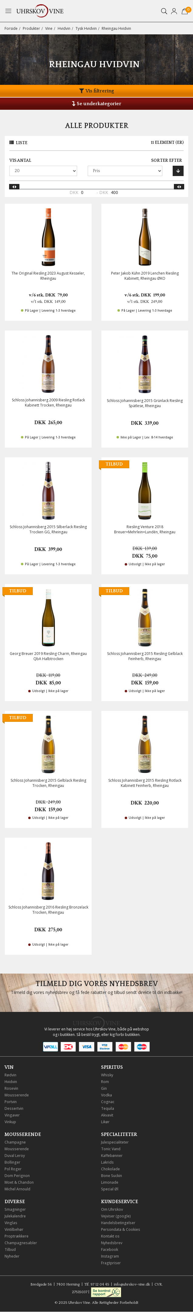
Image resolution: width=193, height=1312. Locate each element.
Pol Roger (13, 1169)
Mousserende (17, 1095)
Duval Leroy (15, 1155)
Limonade (109, 1182)
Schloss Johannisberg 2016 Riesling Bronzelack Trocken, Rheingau (48, 910)
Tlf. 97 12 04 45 (96, 1284)
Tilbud (10, 1249)
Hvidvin (64, 28)
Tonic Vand (110, 1148)
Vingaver (12, 1115)
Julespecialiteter (115, 1142)
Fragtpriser (111, 1262)
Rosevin (11, 1088)
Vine (48, 28)
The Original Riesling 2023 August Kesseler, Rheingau (48, 276)
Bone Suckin (111, 1175)
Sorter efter (166, 160)
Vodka (106, 1095)
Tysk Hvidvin (86, 28)
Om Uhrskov (112, 1209)
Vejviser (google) (116, 1216)
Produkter (31, 28)
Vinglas (11, 1222)
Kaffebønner (112, 1155)
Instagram (110, 1256)
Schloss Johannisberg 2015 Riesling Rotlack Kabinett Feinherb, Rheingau (144, 783)
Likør (105, 1121)
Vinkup (10, 1121)
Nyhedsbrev (111, 1242)
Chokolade (110, 1169)
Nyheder (12, 1256)
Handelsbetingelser (118, 1222)
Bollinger (12, 1162)
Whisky (107, 1075)
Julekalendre (15, 1216)
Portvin (11, 1101)
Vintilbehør (14, 1229)
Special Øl (109, 1189)
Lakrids (107, 1162)
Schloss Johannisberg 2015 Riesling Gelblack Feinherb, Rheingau (145, 656)
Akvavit (107, 1115)
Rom (105, 1081)
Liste (21, 142)
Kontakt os (110, 1236)
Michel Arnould (17, 1189)
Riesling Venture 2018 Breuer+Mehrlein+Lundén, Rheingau (144, 529)
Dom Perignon (17, 1175)
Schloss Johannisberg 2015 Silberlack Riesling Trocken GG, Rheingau (48, 529)
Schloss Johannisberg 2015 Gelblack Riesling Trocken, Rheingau (48, 783)
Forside (11, 28)
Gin (104, 1088)
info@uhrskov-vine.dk (132, 1284)
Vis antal (20, 160)
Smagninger (15, 1209)
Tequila (107, 1108)
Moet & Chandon (19, 1182)
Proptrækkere (17, 1236)
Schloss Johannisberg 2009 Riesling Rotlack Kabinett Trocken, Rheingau (48, 402)
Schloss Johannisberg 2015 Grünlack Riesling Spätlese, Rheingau (145, 403)
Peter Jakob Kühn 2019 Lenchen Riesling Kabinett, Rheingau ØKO (145, 276)
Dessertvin (14, 1108)
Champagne (15, 1142)
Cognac (107, 1101)
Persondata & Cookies (120, 1229)
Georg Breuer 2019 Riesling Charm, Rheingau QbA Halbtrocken (48, 656)
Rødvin (10, 1075)
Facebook (109, 1249)
